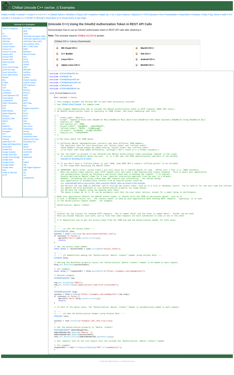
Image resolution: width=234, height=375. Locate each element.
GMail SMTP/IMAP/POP (12, 144)
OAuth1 (26, 62)
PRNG (25, 98)
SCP (25, 111)
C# (40, 14)
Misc (25, 57)
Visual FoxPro (68, 18)
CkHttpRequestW (68, 79)
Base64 (5, 77)
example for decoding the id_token (76, 159)
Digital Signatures (9, 113)
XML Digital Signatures (32, 167)
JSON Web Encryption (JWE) (34, 36)
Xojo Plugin (81, 18)
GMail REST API (9, 142)
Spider (25, 144)
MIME (25, 49)
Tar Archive (27, 149)
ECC (4, 124)
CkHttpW (65, 76)
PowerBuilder (171, 14)
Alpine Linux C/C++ (70, 65)
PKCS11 (26, 93)
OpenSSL (27, 75)
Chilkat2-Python (57, 14)
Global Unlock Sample (72, 104)
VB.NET (30, 18)
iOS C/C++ (146, 54)
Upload (26, 155)
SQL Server (214, 14)
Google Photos (8, 162)
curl (24, 175)
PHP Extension (151, 14)
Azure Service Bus (10, 72)
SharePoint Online (30, 137)
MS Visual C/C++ (69, 48)
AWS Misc (6, 41)
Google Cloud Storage (11, 157)
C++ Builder (67, 54)
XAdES (26, 162)
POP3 (25, 95)
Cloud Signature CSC (11, 95)
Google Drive (8, 160)
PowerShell (184, 14)
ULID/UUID (27, 152)
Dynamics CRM (8, 119)
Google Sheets (8, 165)
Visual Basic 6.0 (52, 18)
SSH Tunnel (27, 126)
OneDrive (27, 72)
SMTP (25, 119)
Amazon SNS (8, 57)
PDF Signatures (29, 85)
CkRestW (65, 85)
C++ (46, 14)
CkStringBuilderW (68, 88)
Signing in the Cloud (31, 139)
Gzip (4, 170)
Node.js (126, 14)
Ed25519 (6, 126)
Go (113, 14)
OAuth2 (26, 65)
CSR (4, 85)
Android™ (21, 14)
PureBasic (196, 14)
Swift (224, 14)
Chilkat (4, 14)
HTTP (5, 175)
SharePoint (27, 134)
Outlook (26, 77)
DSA (4, 108)
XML (25, 165)
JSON (25, 34)
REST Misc (27, 103)
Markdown (27, 52)
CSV (4, 88)
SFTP (25, 116)
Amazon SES (8, 54)
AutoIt (31, 14)
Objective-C (137, 14)
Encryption (7, 131)
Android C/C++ (148, 59)
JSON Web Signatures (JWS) (34, 39)
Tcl (229, 14)
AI (3, 34)
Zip (24, 173)
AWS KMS (7, 39)
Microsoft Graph (29, 54)
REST (25, 101)
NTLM (25, 59)
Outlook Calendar (30, 80)
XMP (25, 170)
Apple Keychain (8, 62)
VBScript (39, 18)
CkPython (70, 14)
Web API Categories (10, 29)
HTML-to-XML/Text (10, 173)
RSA (25, 106)
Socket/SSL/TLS (29, 142)
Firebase (6, 139)
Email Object (7, 129)
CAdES (5, 83)
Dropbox (6, 116)
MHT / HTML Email (30, 47)
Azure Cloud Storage (10, 67)
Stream (26, 147)
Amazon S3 (7, 49)
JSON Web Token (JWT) (32, 41)
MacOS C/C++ (147, 48)
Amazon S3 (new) (9, 52)
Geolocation (7, 147)
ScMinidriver (28, 129)
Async (5, 65)
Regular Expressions (31, 108)
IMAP (25, 31)
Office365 (27, 70)
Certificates (7, 93)
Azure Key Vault (9, 70)
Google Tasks (8, 167)
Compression (8, 101)
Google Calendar (9, 152)
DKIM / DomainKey (10, 103)
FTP (4, 134)
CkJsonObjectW (68, 73)
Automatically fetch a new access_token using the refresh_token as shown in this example (105, 183)
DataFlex (94, 14)
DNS (4, 106)
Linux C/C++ (67, 59)
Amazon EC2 (8, 44)
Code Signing (8, 98)
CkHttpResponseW (69, 82)
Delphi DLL (104, 14)
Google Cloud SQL (10, 155)
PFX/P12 (26, 90)
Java (118, 14)
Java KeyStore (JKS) (31, 44)
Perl (161, 14)
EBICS (5, 121)
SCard (25, 113)
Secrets (26, 131)
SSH (25, 121)
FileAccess (7, 137)
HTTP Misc (27, 29)
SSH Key (26, 124)
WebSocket (27, 157)
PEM (25, 88)
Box (4, 80)
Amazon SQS (8, 59)
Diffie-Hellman (8, 111)
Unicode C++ (18, 18)
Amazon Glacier (9, 47)
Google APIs (7, 149)
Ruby (205, 14)
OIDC (25, 67)
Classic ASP (82, 14)
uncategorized (28, 178)
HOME (12, 14)
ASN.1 (5, 36)
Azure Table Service (10, 75)
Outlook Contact (29, 83)
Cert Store (6, 90)
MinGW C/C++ (147, 65)
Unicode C (5, 18)
